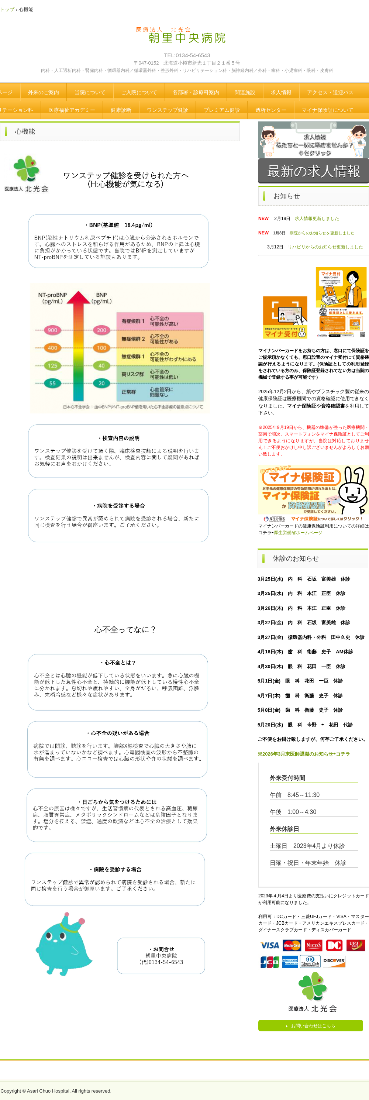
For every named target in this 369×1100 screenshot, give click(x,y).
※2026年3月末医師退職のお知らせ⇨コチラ (304, 754)
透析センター (270, 110)
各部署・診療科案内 (196, 92)
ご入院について (139, 92)
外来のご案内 (43, 92)
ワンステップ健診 (167, 110)
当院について (90, 92)
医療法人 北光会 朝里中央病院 (186, 39)
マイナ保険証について (328, 110)
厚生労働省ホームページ (298, 532)
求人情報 (281, 92)
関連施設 (245, 92)
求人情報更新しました (317, 218)
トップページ (184, 1070)
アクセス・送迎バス (330, 92)
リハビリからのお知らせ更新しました (325, 247)
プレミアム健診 (222, 110)
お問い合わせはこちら (313, 1025)
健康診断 (121, 110)
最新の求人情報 (314, 171)
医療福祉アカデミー (72, 110)
